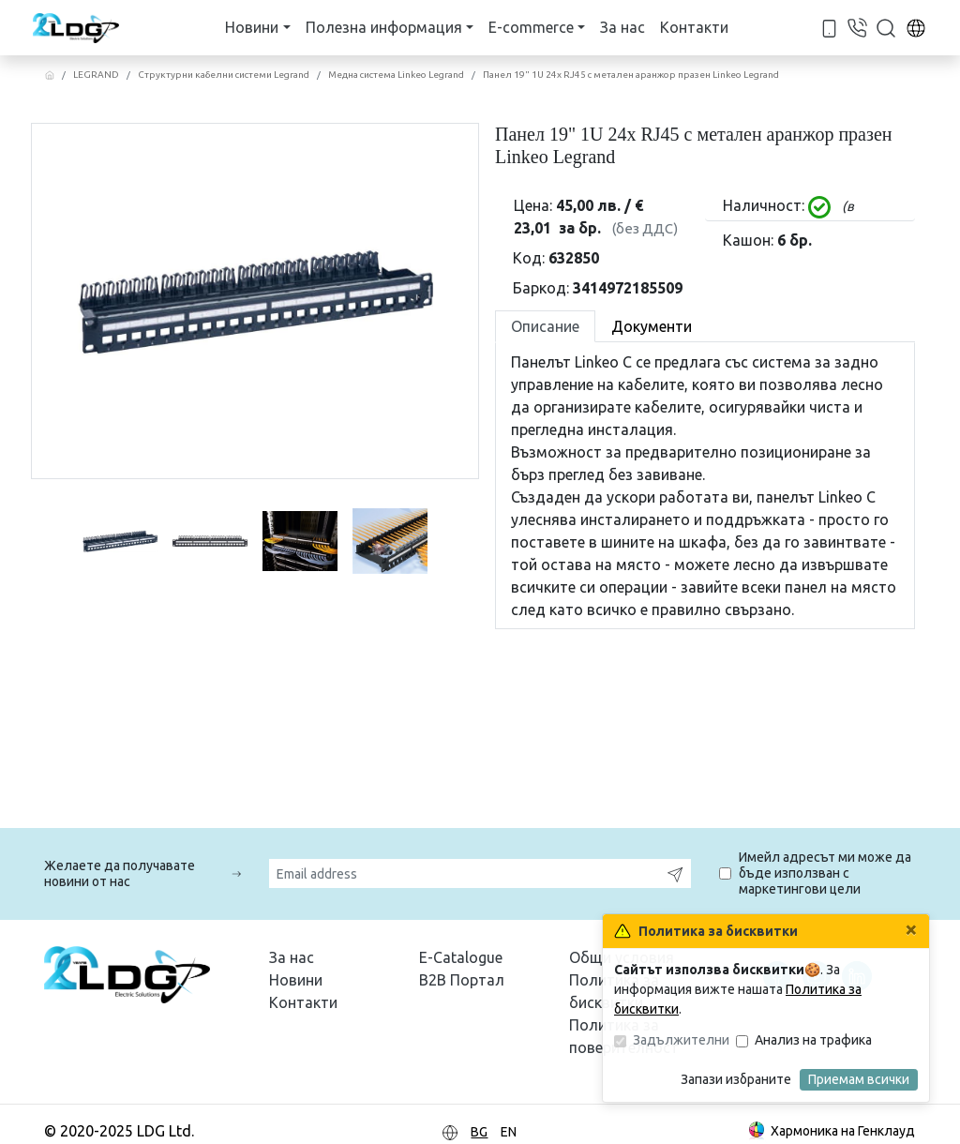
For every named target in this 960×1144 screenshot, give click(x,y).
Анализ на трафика (813, 1039)
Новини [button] (251, 27)
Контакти (694, 27)
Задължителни (681, 1039)
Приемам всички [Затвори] (858, 1079)
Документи (651, 326)
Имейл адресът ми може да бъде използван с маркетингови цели (825, 873)
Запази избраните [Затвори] (736, 1079)
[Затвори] (911, 929)
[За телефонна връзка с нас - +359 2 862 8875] (857, 27)
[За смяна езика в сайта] (916, 27)
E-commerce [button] (531, 27)
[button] (886, 27)
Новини (295, 979)
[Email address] (464, 873)
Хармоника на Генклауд (830, 1132)
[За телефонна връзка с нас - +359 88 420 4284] (829, 26)
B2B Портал (461, 979)
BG (479, 1131)
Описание (545, 326)
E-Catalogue (460, 957)
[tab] (545, 325)
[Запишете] (675, 873)
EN (509, 1131)
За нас (622, 27)
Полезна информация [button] (384, 27)
